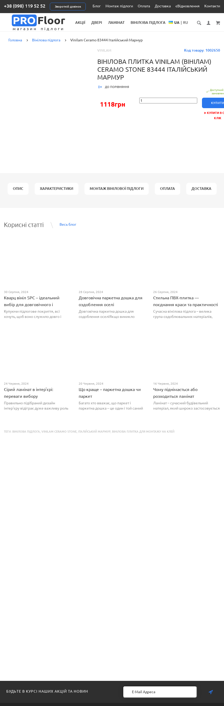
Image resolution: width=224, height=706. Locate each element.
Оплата (144, 6)
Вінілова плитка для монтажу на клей (143, 436)
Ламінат (129, 22)
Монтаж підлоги (119, 6)
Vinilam (104, 55)
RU (192, 28)
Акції (93, 22)
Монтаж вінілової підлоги (116, 193)
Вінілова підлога (160, 22)
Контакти (212, 6)
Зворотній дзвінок (68, 6)
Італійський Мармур (94, 436)
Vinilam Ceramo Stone (59, 436)
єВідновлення (187, 6)
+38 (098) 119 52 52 (24, 5)
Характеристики (56, 193)
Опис (18, 193)
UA (183, 28)
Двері (109, 22)
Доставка (163, 6)
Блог (97, 6)
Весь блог (68, 229)
